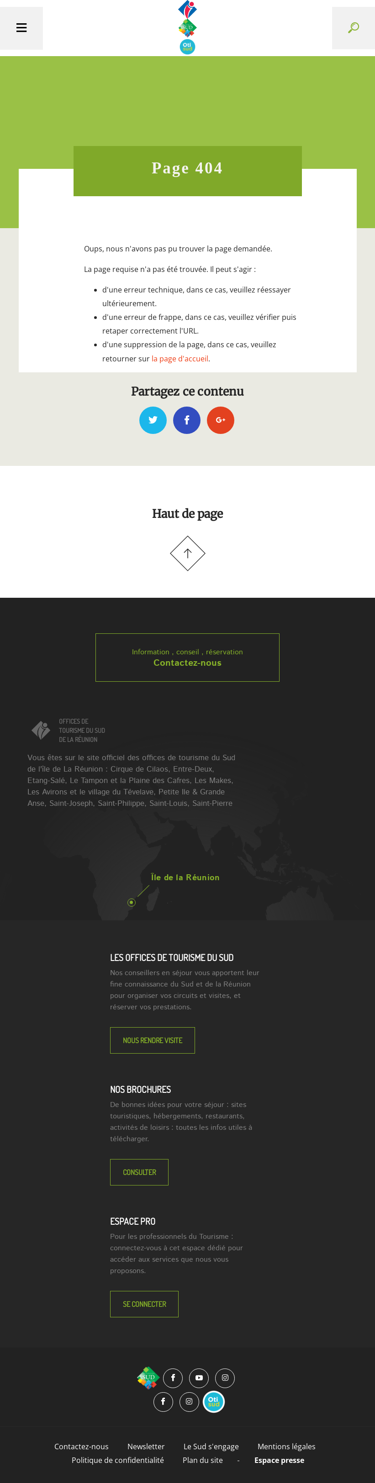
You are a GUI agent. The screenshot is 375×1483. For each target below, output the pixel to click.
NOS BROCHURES (140, 1089)
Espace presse (279, 1460)
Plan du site (203, 1460)
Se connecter (144, 1304)
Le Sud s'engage (211, 1446)
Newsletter (146, 1446)
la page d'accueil (180, 359)
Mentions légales (287, 1446)
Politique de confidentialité (118, 1460)
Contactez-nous (187, 663)
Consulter (139, 1172)
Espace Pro (132, 1221)
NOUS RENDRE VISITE (152, 1040)
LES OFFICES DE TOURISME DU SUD (171, 957)
